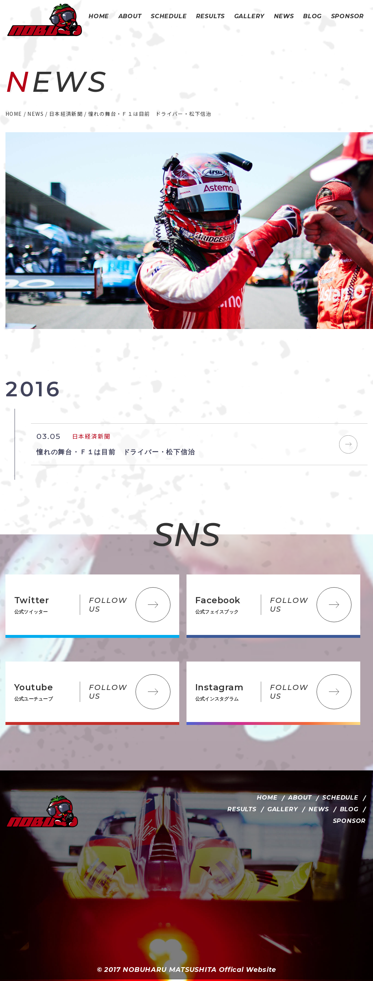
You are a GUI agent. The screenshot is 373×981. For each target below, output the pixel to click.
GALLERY (282, 809)
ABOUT (299, 797)
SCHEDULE (340, 797)
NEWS (319, 809)
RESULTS (241, 809)
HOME (267, 797)
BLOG (349, 809)
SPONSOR (349, 820)
